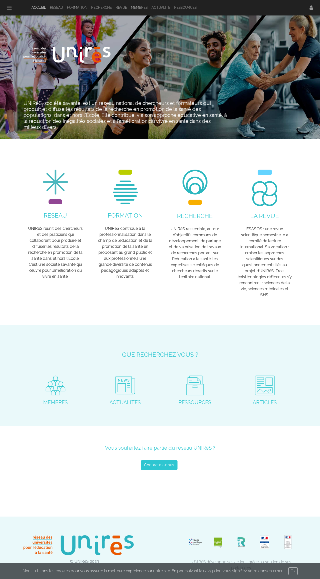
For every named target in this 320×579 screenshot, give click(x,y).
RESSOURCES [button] (185, 7)
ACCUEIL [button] (39, 7)
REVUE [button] (121, 7)
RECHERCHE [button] (101, 7)
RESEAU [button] (56, 7)
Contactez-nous (159, 465)
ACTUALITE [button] (161, 7)
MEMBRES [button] (139, 7)
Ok (293, 571)
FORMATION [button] (77, 7)
